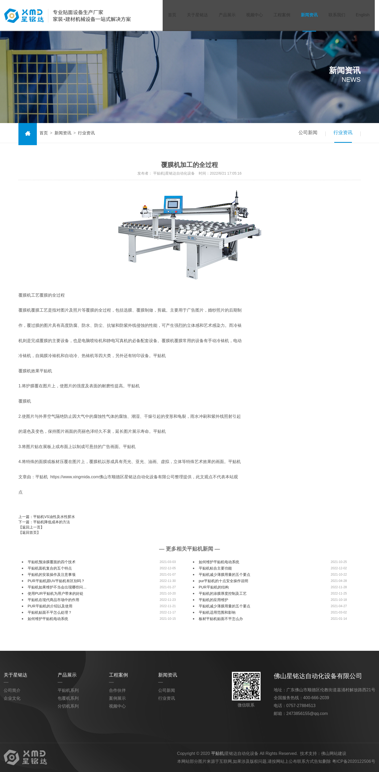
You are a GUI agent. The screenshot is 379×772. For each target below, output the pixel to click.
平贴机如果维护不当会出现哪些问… (57, 587)
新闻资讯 (308, 15)
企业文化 (12, 698)
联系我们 (336, 15)
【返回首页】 (29, 532)
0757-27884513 (301, 705)
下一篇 (44, 522)
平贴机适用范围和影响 (217, 612)
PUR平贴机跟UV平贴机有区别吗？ (56, 581)
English (362, 15)
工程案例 (280, 15)
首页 (168, 15)
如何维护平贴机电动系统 (219, 562)
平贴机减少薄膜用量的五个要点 (224, 574)
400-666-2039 (316, 697)
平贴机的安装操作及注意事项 (52, 574)
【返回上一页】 (31, 527)
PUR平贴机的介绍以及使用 (50, 606)
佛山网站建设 (333, 753)
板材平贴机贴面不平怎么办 (221, 619)
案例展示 (117, 698)
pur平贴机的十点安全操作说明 (223, 581)
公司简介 (12, 690)
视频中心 (252, 15)
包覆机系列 (68, 698)
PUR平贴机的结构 (214, 587)
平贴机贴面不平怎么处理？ (50, 612)
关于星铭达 (194, 15)
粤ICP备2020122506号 (353, 761)
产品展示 (224, 15)
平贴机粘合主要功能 (215, 568)
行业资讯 (342, 132)
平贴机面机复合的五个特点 (50, 568)
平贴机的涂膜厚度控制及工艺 (223, 593)
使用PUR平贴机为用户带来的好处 (55, 593)
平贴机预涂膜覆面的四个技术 (52, 562)
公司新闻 (306, 132)
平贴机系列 (68, 690)
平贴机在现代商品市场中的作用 (53, 600)
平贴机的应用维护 (213, 600)
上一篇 (46, 517)
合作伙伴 (117, 690)
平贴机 (217, 753)
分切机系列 (68, 706)
